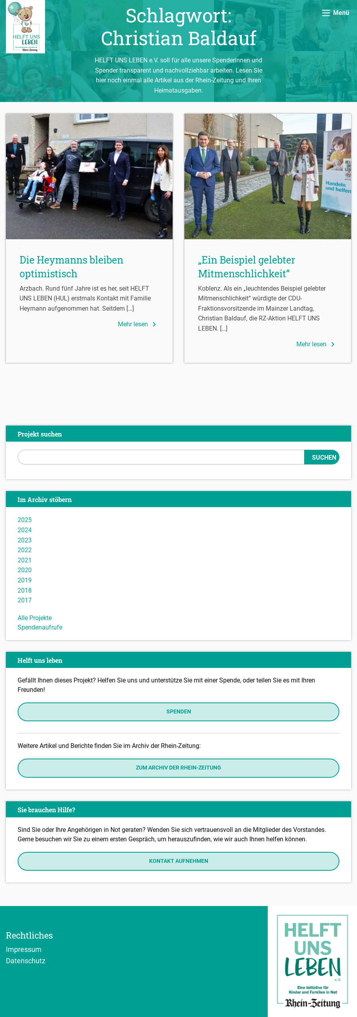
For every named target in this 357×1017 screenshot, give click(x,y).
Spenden (178, 711)
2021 (25, 560)
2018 (25, 590)
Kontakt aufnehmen (178, 861)
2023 (25, 540)
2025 (25, 520)
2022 (25, 550)
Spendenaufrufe (40, 627)
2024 (25, 530)
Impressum (23, 949)
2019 (25, 580)
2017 (25, 600)
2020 (25, 570)
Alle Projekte (35, 618)
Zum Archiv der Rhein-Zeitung (178, 767)
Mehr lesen (138, 324)
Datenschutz (25, 960)
